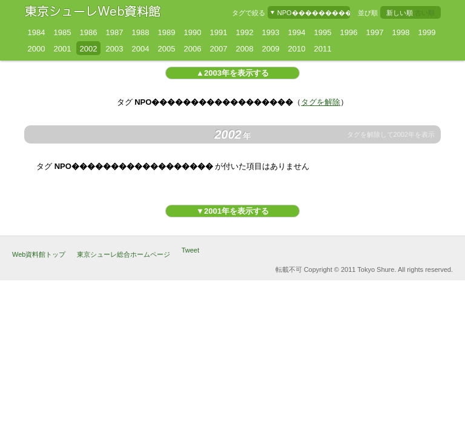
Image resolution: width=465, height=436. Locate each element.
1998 (401, 32)
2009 (271, 48)
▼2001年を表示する (232, 211)
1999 (427, 32)
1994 (297, 32)
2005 (167, 48)
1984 (36, 32)
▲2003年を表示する (232, 73)
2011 (323, 48)
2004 (141, 48)
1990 (193, 32)
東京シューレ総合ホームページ (123, 254)
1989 (167, 32)
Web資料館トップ (38, 254)
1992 (245, 32)
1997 (375, 32)
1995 (323, 32)
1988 (141, 32)
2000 (36, 48)
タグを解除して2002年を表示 (391, 134)
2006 (193, 48)
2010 (297, 48)
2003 (115, 48)
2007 (219, 48)
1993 (271, 32)
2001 (62, 48)
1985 (62, 32)
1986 (88, 32)
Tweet (190, 250)
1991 (219, 32)
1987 (115, 32)
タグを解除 (320, 102)
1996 (349, 32)
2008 (245, 48)
